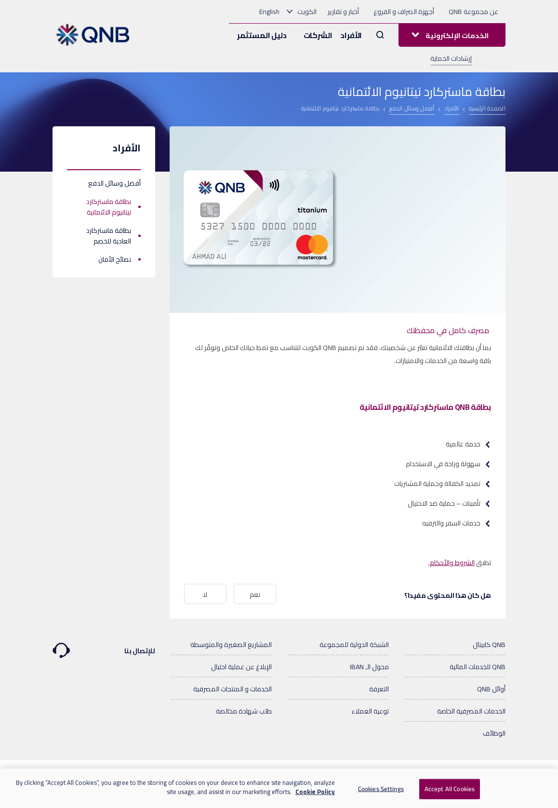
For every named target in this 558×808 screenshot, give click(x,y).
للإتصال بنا (104, 646)
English (269, 11)
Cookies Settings (381, 791)
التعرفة (379, 689)
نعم (255, 594)
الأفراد (351, 35)
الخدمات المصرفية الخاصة (471, 711)
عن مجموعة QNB (473, 11)
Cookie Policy (315, 795)
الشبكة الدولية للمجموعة (354, 644)
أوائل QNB (491, 689)
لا (205, 594)
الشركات (318, 35)
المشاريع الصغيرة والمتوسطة (231, 644)
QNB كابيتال (489, 644)
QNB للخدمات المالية (477, 666)
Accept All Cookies (450, 791)
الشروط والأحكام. (451, 562)
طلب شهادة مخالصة (244, 711)
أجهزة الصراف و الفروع (403, 11)
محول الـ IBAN (369, 666)
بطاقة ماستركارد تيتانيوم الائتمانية (108, 206)
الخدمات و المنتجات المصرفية (232, 689)
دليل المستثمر (261, 35)
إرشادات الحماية (451, 58)
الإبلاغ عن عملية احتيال (241, 666)
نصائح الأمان (114, 259)
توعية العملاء (370, 711)
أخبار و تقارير (343, 11)
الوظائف (494, 733)
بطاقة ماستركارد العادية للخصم (108, 235)
